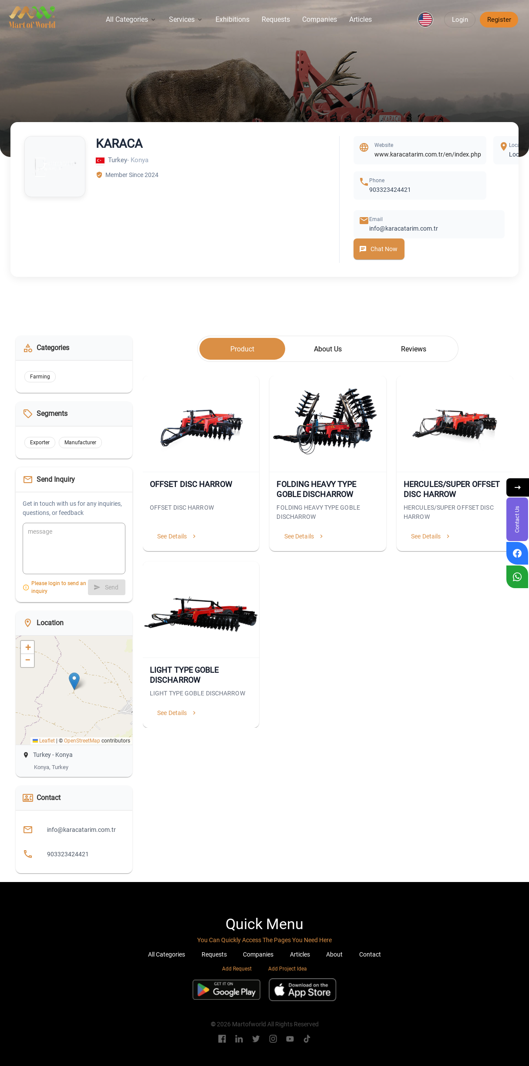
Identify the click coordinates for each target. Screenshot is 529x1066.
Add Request (237, 968)
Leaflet (44, 741)
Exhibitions (232, 19)
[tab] (242, 349)
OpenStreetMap (82, 741)
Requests (276, 19)
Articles (360, 19)
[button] (425, 19)
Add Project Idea (287, 968)
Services (186, 19)
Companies (319, 19)
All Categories (131, 19)
